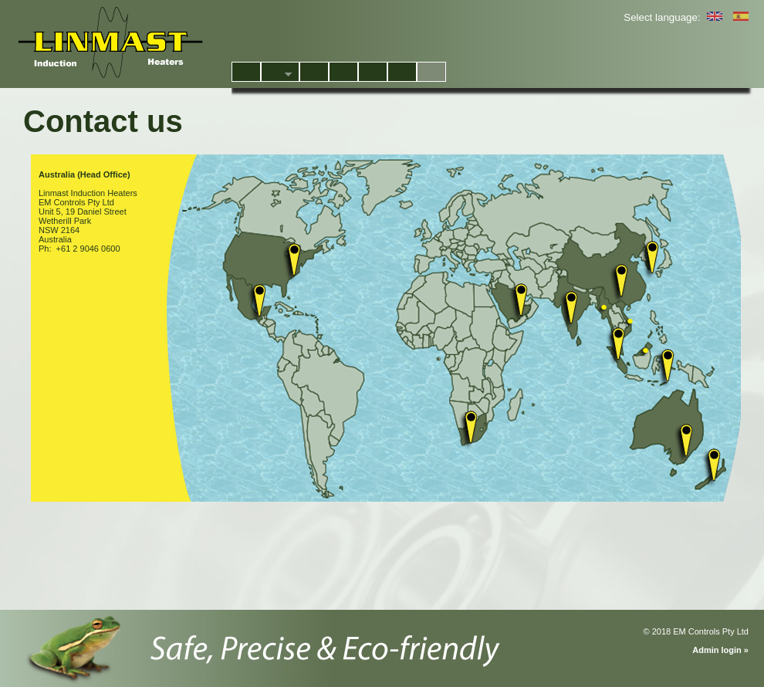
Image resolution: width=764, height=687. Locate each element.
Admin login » (720, 650)
